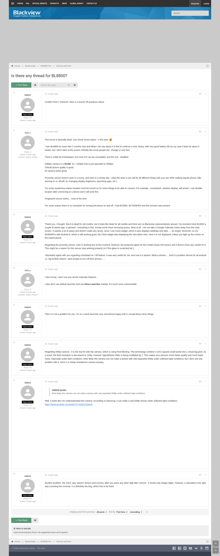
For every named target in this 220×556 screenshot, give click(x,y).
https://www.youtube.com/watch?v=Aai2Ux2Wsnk (69, 404)
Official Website (39, 3)
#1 (205, 94)
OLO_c (27, 133)
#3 (205, 216)
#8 (205, 475)
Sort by (119, 512)
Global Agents (76, 3)
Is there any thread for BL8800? (39, 75)
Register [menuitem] (195, 3)
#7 (205, 381)
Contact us (92, 3)
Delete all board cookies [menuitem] (23, 548)
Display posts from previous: (89, 512)
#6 (205, 344)
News (64, 3)
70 (30, 118)
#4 (205, 269)
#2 (205, 132)
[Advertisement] (110, 41)
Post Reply (21, 85)
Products (54, 3)
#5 (205, 306)
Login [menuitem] (206, 3)
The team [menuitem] (41, 548)
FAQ (27, 3)
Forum (20, 3)
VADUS (27, 95)
